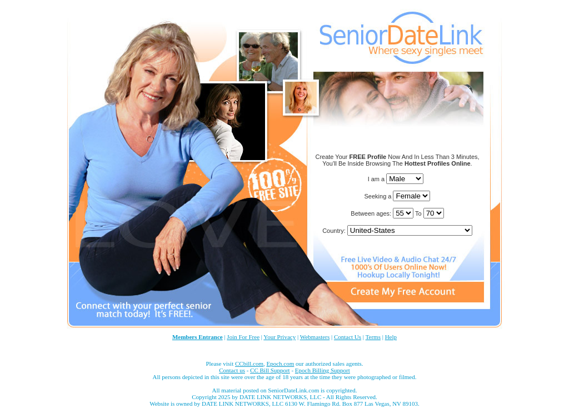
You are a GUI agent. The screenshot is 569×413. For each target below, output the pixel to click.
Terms (373, 337)
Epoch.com (280, 363)
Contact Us (347, 337)
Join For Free (243, 337)
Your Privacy (279, 337)
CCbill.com (249, 363)
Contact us (232, 370)
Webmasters (315, 337)
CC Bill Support (270, 370)
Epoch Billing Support (322, 370)
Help (391, 337)
